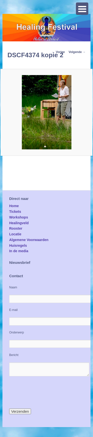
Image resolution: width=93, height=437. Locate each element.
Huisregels (18, 245)
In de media (18, 251)
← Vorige (58, 52)
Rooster (15, 228)
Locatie (15, 234)
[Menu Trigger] (82, 8)
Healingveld (19, 223)
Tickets (15, 212)
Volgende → (77, 52)
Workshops (18, 217)
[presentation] (47, 392)
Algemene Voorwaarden (28, 240)
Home (14, 206)
